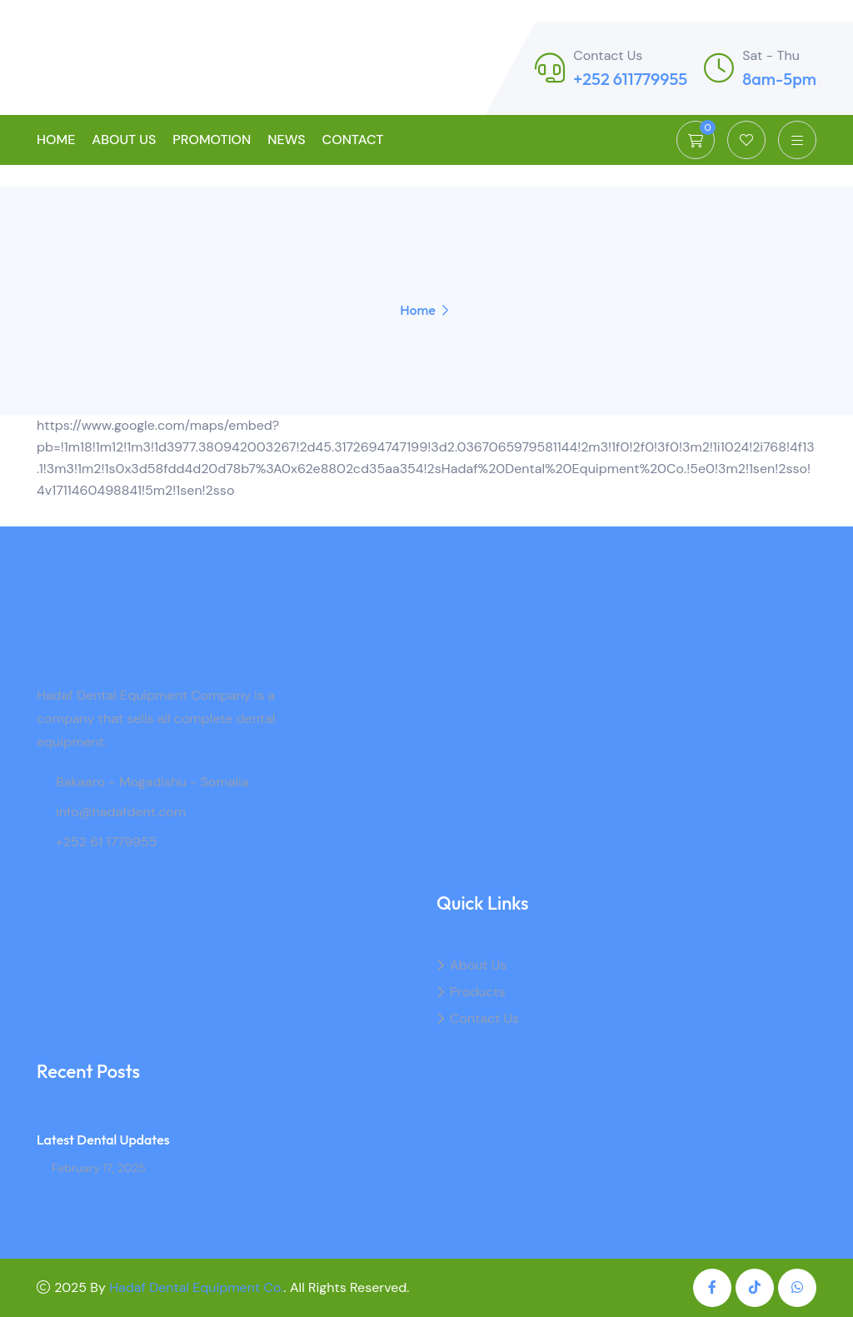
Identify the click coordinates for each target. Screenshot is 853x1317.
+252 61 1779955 (106, 842)
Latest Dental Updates (103, 1139)
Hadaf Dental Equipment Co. (196, 1287)
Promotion (211, 139)
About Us (124, 139)
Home (56, 139)
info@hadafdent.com (121, 812)
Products (478, 991)
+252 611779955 (630, 78)
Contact (353, 139)
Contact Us (484, 1018)
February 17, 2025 (91, 1167)
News (286, 139)
